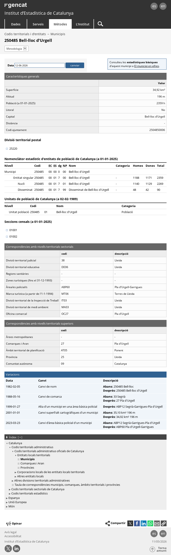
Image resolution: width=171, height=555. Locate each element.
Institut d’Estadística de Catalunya (38, 13)
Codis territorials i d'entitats (25, 34)
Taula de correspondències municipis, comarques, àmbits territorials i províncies (67, 485)
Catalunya (15, 443)
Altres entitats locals (30, 476)
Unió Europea (17, 502)
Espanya (14, 498)
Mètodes (60, 24)
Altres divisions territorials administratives (42, 480)
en (163, 6)
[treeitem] (84, 468)
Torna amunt (162, 549)
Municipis (58, 34)
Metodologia (14, 49)
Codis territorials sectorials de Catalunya (37, 489)
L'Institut (83, 24)
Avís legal (10, 532)
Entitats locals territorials (33, 455)
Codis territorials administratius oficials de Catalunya (49, 451)
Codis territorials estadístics (29, 493)
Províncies (27, 468)
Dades (15, 24)
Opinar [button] (14, 524)
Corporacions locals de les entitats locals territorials (51, 472)
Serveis (38, 24)
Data (11, 65)
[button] (164, 523)
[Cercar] (122, 24)
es (154, 6)
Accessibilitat (12, 536)
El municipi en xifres (146, 66)
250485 (39, 172)
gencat (36, 6)
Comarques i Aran (32, 463)
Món (11, 506)
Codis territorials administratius (32, 447)
